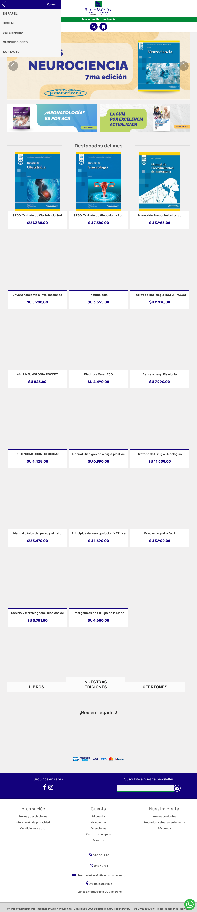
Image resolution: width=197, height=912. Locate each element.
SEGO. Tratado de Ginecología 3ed (98, 215)
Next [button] (184, 66)
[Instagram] (50, 787)
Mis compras (98, 822)
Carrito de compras (103, 27)
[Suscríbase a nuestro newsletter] (145, 788)
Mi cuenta (98, 816)
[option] (98, 66)
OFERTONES (155, 687)
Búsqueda (164, 828)
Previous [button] (13, 66)
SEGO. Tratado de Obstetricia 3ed (37, 215)
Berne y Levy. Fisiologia (160, 374)
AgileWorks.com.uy (61, 908)
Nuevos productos (164, 816)
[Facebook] (44, 787)
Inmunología (98, 295)
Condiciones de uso (32, 828)
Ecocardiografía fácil (159, 533)
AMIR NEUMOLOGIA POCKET (37, 374)
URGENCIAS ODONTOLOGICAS (37, 454)
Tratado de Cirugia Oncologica (160, 454)
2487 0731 (101, 866)
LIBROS (36, 687)
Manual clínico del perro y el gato (37, 533)
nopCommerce (27, 908)
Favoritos (98, 840)
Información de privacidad (33, 822)
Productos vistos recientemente (164, 822)
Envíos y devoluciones (32, 816)
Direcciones (98, 828)
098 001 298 (101, 855)
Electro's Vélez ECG (98, 374)
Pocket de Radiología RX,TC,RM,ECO (159, 295)
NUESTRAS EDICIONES (95, 684)
